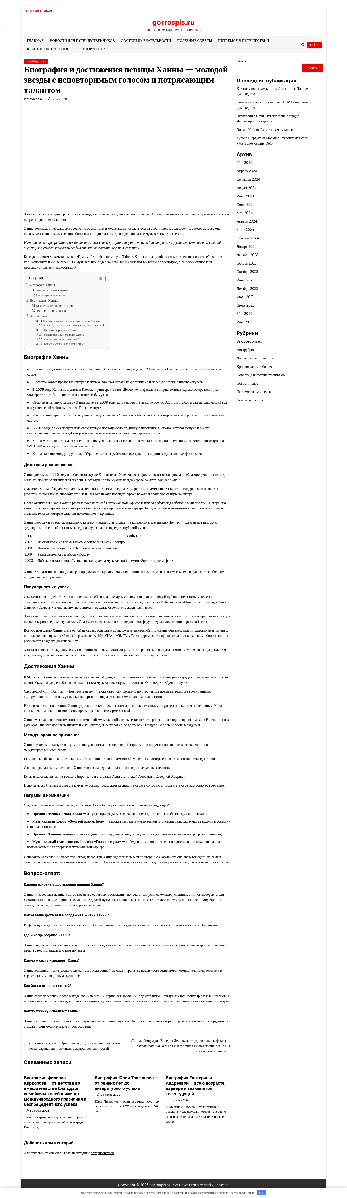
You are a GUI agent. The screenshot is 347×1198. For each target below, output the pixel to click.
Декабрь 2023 (247, 254)
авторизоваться (102, 1153)
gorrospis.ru (173, 22)
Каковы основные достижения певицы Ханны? (72, 321)
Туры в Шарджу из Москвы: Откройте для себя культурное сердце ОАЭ (272, 140)
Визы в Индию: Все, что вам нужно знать (267, 129)
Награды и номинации (52, 311)
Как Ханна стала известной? (61, 339)
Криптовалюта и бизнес (50, 48)
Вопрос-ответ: (40, 316)
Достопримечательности (146, 40)
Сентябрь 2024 (248, 179)
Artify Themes (216, 1184)
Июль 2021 (245, 296)
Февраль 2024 (248, 238)
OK (261, 1193)
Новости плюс (247, 383)
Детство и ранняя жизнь (51, 290)
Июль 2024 (245, 196)
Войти (315, 44)
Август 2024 (247, 187)
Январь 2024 (247, 246)
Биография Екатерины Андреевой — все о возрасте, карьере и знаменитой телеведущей (196, 1085)
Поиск (241, 61)
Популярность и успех (51, 295)
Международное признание (54, 305)
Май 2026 (245, 162)
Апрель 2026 (247, 170)
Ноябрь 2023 (247, 263)
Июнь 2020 (245, 305)
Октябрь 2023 (247, 271)
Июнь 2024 (246, 204)
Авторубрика (93, 48)
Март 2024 (245, 229)
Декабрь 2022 (247, 288)
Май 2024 (245, 212)
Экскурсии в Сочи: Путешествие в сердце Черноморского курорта (268, 118)
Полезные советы (194, 40)
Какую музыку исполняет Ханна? (64, 335)
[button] (99, 278)
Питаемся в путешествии (243, 40)
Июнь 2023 (245, 280)
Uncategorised (36, 61)
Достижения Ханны (44, 300)
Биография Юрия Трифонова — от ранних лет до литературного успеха (126, 1083)
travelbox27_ (36, 99)
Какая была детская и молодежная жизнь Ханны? (74, 325)
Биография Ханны (42, 284)
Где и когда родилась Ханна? (61, 330)
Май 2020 (245, 313)
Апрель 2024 (247, 221)
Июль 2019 (245, 322)
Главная (35, 40)
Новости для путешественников (82, 40)
